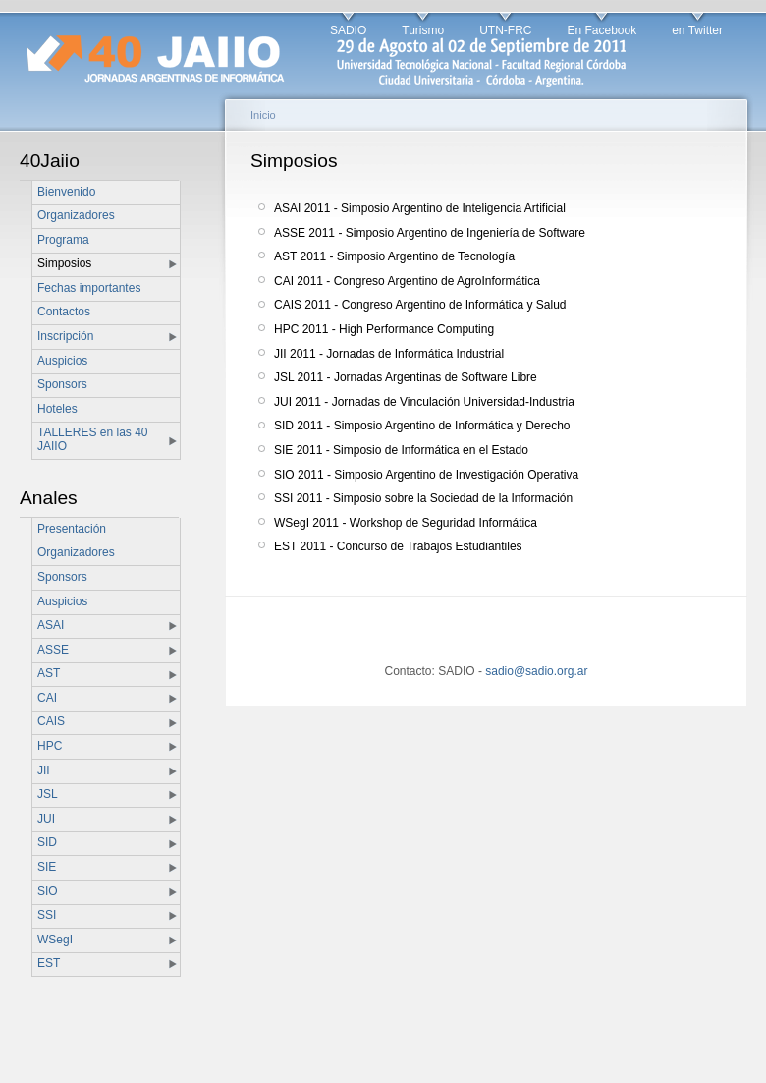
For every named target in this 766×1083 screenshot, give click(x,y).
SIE (46, 867)
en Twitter (697, 30)
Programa (63, 240)
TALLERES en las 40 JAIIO (92, 439)
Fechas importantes (88, 288)
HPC (49, 746)
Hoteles (57, 409)
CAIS (51, 721)
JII (43, 770)
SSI (46, 915)
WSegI (55, 939)
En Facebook (601, 30)
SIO (47, 891)
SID (47, 842)
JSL (47, 794)
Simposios (64, 263)
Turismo (423, 30)
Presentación (71, 529)
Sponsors (62, 384)
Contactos (63, 311)
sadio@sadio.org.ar (536, 671)
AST (48, 673)
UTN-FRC (505, 30)
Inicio (263, 115)
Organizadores (76, 215)
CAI (47, 698)
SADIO (348, 30)
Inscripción (65, 336)
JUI (46, 819)
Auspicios (62, 361)
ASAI (50, 625)
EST (48, 963)
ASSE (53, 649)
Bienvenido (66, 192)
